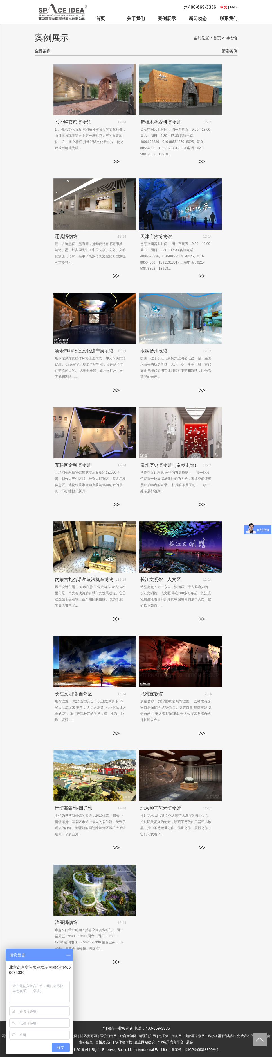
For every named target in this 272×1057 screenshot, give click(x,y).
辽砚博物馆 (66, 236)
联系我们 (229, 18)
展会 (189, 1042)
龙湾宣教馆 (151, 693)
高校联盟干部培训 (221, 1036)
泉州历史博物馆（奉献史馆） (169, 465)
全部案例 (43, 51)
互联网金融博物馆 (73, 465)
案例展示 (167, 18)
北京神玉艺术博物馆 (160, 808)
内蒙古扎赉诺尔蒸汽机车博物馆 (86, 579)
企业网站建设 (144, 1042)
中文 (223, 7)
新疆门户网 (147, 1036)
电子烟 (164, 1036)
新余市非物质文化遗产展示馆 (84, 350)
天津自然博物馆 (156, 236)
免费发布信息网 (249, 1036)
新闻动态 (198, 18)
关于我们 (136, 18)
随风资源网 (88, 1036)
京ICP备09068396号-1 (202, 1050)
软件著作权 (123, 1042)
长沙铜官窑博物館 (73, 122)
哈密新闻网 (128, 1036)
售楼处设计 (103, 1042)
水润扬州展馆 (153, 350)
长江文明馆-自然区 (73, 693)
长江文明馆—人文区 (160, 579)
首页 (100, 18)
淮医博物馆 (66, 922)
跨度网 (177, 1036)
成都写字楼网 (195, 1036)
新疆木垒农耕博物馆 (160, 122)
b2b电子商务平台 (170, 1042)
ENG (233, 7)
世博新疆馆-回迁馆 (73, 808)
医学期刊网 (108, 1036)
